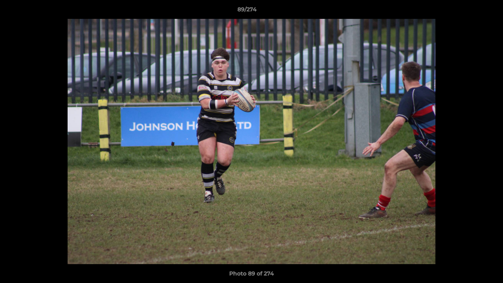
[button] (470, 11)
